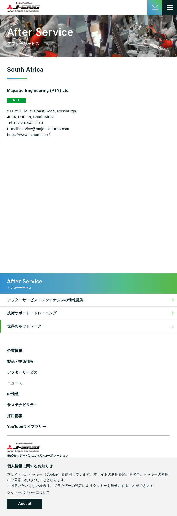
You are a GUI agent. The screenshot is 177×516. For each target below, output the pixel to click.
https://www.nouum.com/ (28, 135)
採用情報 (14, 416)
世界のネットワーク (24, 326)
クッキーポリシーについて (28, 492)
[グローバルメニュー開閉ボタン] (169, 7)
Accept (24, 503)
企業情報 (14, 350)
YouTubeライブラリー (26, 426)
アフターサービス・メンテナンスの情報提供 (45, 300)
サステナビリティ (22, 405)
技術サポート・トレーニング (32, 313)
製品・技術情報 (20, 361)
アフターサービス (22, 372)
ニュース (14, 383)
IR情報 (13, 394)
